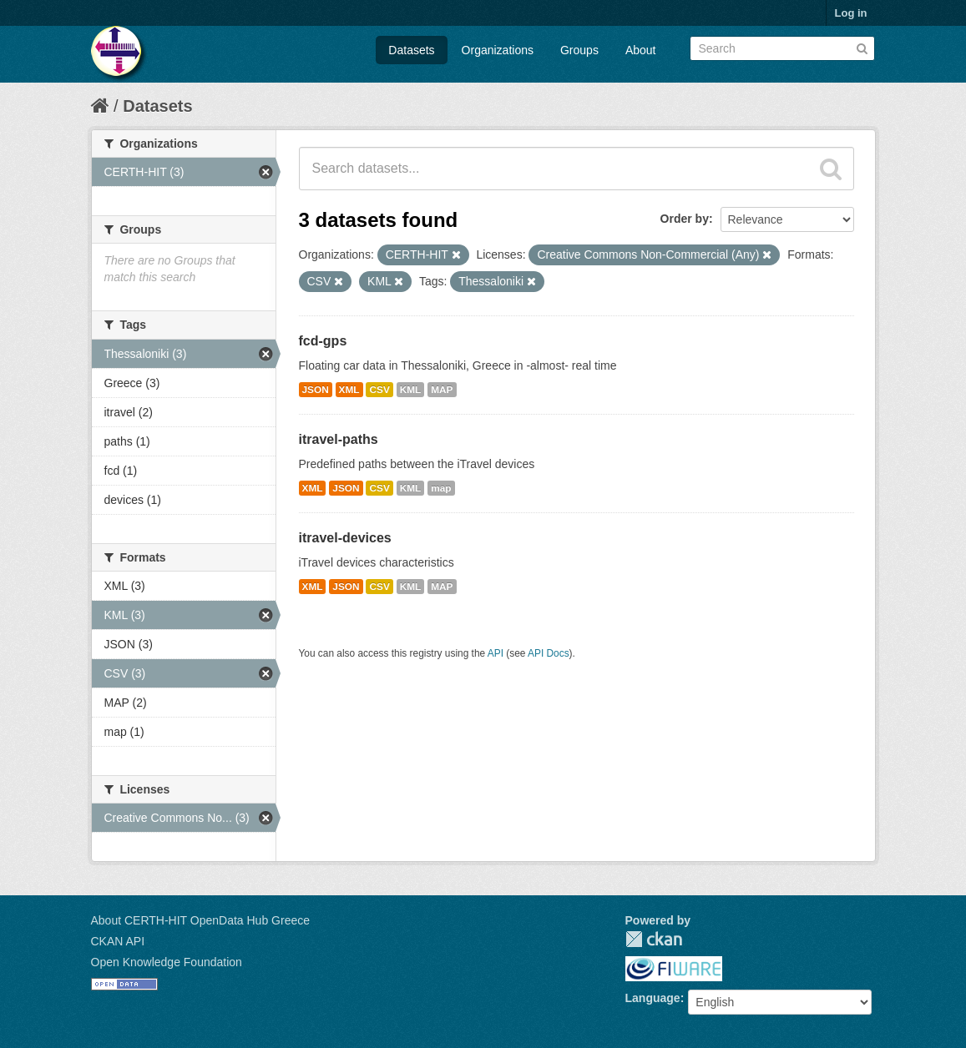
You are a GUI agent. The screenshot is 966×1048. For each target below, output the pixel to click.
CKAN (653, 939)
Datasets (411, 50)
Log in (851, 13)
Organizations (498, 50)
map (441, 488)
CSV (379, 390)
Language (652, 998)
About (640, 50)
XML (349, 390)
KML (411, 390)
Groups (579, 50)
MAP (442, 390)
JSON (315, 390)
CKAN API (118, 941)
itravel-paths (338, 439)
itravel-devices (345, 538)
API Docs (548, 653)
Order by (684, 218)
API (495, 653)
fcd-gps (323, 341)
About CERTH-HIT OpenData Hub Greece (201, 920)
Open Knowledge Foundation (166, 962)
